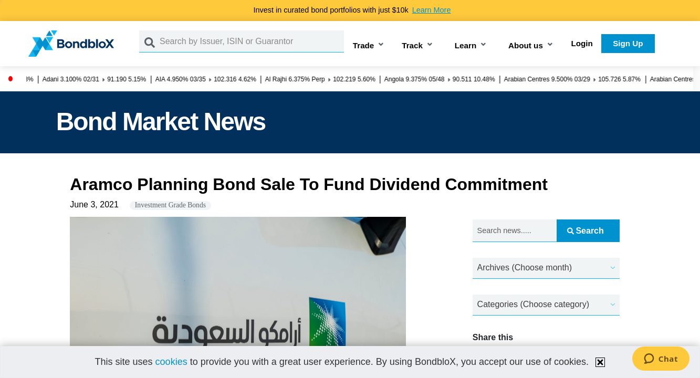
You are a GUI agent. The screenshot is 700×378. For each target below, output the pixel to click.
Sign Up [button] (628, 43)
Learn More (431, 10)
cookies (171, 361)
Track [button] (412, 45)
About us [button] (525, 45)
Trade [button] (363, 45)
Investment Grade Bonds (170, 205)
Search (585, 230)
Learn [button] (465, 45)
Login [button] (582, 43)
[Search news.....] (515, 230)
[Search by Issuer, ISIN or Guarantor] (252, 41)
